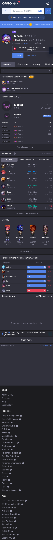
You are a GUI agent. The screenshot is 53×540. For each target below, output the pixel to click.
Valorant (5, 422)
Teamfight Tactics (10, 419)
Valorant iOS (7, 517)
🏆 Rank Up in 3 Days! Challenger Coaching (30, 17)
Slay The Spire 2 (9, 456)
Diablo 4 (5, 466)
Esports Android (9, 534)
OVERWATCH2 (8, 426)
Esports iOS (7, 538)
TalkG (4, 480)
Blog (4, 401)
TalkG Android (8, 528)
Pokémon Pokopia (10, 453)
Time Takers (7, 459)
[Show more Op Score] (50, 334)
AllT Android (7, 507)
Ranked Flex (44, 160)
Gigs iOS (5, 524)
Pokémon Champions (11, 463)
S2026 (9, 160)
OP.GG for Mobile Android (13, 501)
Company (6, 398)
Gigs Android (7, 521)
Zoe (8, 171)
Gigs (4, 487)
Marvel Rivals (7, 436)
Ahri (8, 185)
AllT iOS (5, 511)
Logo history (7, 405)
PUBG (4, 429)
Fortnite (5, 439)
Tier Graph (31, 55)
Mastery (36, 64)
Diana (9, 192)
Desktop (5, 470)
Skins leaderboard (43, 24)
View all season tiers (26, 147)
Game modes (24, 24)
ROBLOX (5, 449)
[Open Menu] (48, 3)
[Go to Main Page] (7, 3)
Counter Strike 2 (9, 443)
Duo (3, 476)
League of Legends (10, 416)
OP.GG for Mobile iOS (11, 504)
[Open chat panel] (51, 50)
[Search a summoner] (39, 11)
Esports (5, 483)
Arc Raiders (7, 446)
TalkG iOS (6, 531)
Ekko (9, 199)
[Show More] (16, 3)
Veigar (9, 206)
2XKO (4, 432)
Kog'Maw (10, 164)
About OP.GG (7, 395)
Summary (7, 64)
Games (5, 473)
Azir (8, 178)
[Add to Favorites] (35, 36)
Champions (7, 24)
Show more (26, 340)
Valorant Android (9, 514)
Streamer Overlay (10, 490)
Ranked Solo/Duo (26, 160)
